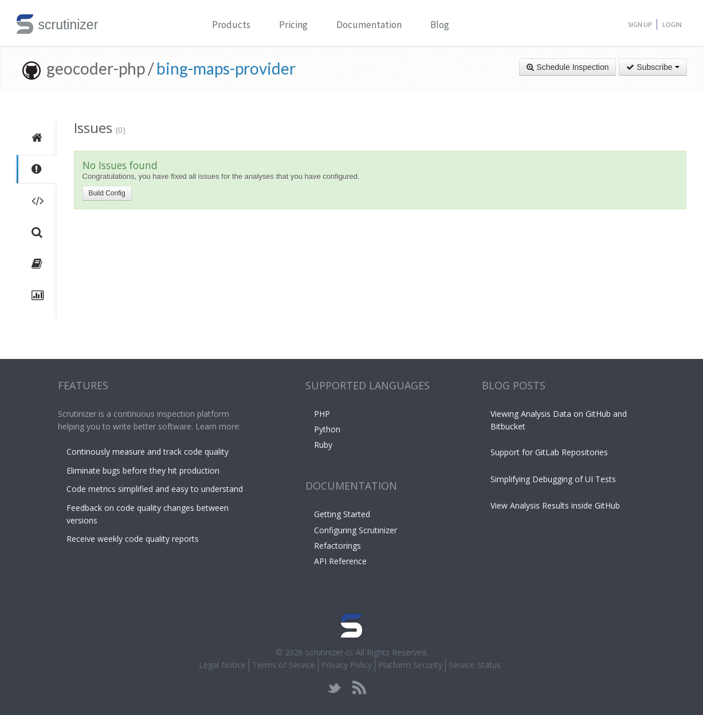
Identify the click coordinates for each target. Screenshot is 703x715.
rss (359, 688)
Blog (439, 24)
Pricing (293, 24)
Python (327, 429)
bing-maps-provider (226, 68)
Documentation (369, 24)
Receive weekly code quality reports (132, 538)
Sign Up (639, 24)
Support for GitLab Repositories (549, 452)
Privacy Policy (346, 664)
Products (231, 24)
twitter (334, 688)
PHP (322, 413)
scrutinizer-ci (328, 652)
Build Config (107, 193)
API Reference (340, 561)
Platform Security (410, 664)
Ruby (323, 444)
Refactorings (337, 545)
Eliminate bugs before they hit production (142, 470)
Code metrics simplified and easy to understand (154, 488)
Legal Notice (222, 664)
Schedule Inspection (567, 67)
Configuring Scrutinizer (355, 530)
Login (672, 24)
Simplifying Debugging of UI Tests (553, 479)
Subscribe (652, 67)
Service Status (475, 664)
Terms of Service (283, 664)
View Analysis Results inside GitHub (555, 505)
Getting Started (342, 514)
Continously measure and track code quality (147, 451)
